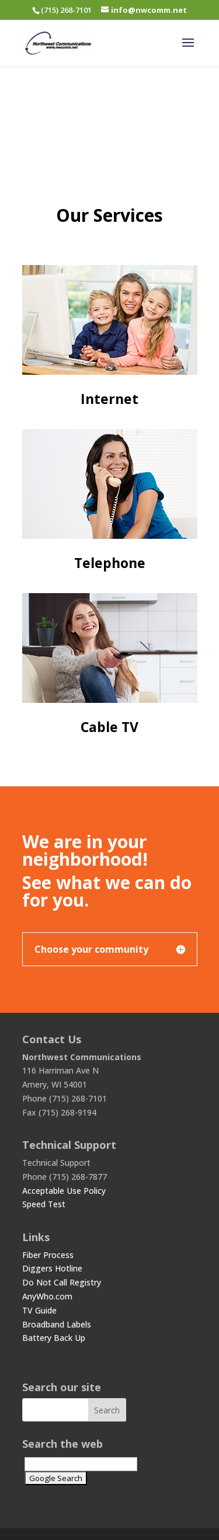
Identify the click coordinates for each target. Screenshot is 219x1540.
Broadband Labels (56, 1324)
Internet (109, 398)
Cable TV (109, 726)
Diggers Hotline (52, 1268)
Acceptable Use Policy (64, 1190)
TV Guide (39, 1310)
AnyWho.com (47, 1296)
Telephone (109, 562)
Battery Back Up (53, 1337)
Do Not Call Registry (61, 1282)
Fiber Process (48, 1254)
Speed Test (43, 1204)
